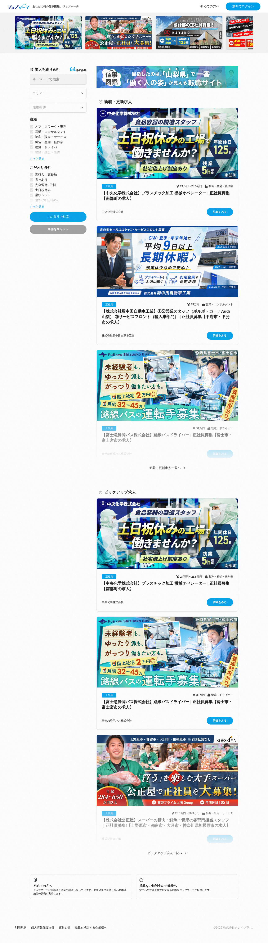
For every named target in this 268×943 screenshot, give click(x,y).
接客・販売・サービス (50, 137)
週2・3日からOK (46, 200)
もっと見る (37, 158)
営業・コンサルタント (50, 132)
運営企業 (65, 927)
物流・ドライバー (47, 147)
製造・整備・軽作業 (49, 142)
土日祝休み (43, 190)
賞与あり (41, 179)
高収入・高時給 (46, 174)
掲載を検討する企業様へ (91, 927)
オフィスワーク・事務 (50, 126)
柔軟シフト (43, 195)
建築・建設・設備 (47, 152)
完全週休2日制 (45, 185)
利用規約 (21, 927)
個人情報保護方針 (42, 927)
